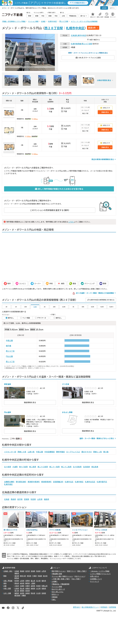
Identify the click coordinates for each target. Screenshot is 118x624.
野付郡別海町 (21, 481)
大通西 (15, 466)
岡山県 (22, 588)
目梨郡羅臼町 (58, 481)
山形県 (39, 499)
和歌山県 (44, 586)
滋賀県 (33, 586)
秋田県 (33, 499)
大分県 (38, 593)
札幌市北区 (69, 481)
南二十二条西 (66, 466)
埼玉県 (29, 576)
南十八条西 (23, 466)
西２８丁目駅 (53, 28)
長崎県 (27, 593)
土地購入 (55, 581)
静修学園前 (60, 451)
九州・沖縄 (7, 593)
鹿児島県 (17, 595)
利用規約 (104, 607)
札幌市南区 (8, 484)
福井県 (44, 581)
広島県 (17, 588)
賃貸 (53, 571)
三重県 (33, 583)
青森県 (13, 499)
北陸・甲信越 (7, 581)
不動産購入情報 (57, 574)
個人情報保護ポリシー (90, 607)
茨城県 (40, 576)
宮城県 (26, 499)
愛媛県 (22, 591)
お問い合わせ (94, 576)
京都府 (27, 586)
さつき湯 (65, 384)
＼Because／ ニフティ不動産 (99, 571)
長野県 (27, 581)
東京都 (17, 576)
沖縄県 (23, 595)
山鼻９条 (31, 451)
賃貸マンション (60, 571)
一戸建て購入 (56, 579)
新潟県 (17, 581)
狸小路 (105, 451)
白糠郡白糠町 (9, 481)
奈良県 (38, 586)
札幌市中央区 (75, 28)
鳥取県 (27, 588)
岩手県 (19, 499)
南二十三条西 (42, 466)
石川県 (38, 581)
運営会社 (76, 607)
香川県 (17, 591)
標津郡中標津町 (34, 481)
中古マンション (79, 576)
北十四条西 (77, 466)
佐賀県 (22, 593)
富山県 (33, 581)
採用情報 (112, 607)
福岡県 (17, 593)
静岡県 (27, 583)
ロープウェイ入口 (73, 451)
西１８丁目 (10, 361)
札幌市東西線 (76, 43)
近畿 (4, 586)
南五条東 (94, 466)
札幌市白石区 (90, 481)
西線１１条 (97, 451)
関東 (4, 576)
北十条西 (7, 466)
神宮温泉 (7, 384)
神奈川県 (23, 576)
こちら (71, 222)
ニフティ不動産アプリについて (100, 574)
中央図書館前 (49, 451)
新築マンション (68, 576)
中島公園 (9, 340)
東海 (4, 583)
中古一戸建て (76, 579)
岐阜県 (22, 583)
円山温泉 (7, 412)
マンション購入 (57, 576)
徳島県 (44, 588)
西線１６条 (22, 451)
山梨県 (22, 581)
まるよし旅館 (67, 412)
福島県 (46, 499)
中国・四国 (7, 588)
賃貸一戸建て (81, 571)
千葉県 (34, 576)
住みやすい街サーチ (58, 589)
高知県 (27, 591)
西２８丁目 (10, 351)
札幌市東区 (79, 481)
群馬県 (17, 578)
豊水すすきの (86, 451)
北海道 (73, 35)
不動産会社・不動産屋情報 (60, 584)
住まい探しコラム (57, 592)
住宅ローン (55, 594)
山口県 (38, 588)
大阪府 (17, 586)
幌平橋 (8, 345)
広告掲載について (96, 579)
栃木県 (45, 576)
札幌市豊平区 (102, 481)
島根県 (33, 588)
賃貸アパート (71, 571)
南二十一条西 (54, 466)
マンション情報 (57, 586)
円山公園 (9, 356)
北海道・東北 (7, 571)
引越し (54, 599)
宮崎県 (44, 593)
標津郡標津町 (46, 481)
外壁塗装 (55, 597)
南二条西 (32, 466)
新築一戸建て (65, 579)
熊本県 (33, 593)
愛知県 (17, 583)
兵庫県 (22, 586)
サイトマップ (94, 581)
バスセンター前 (10, 451)
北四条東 (86, 466)
